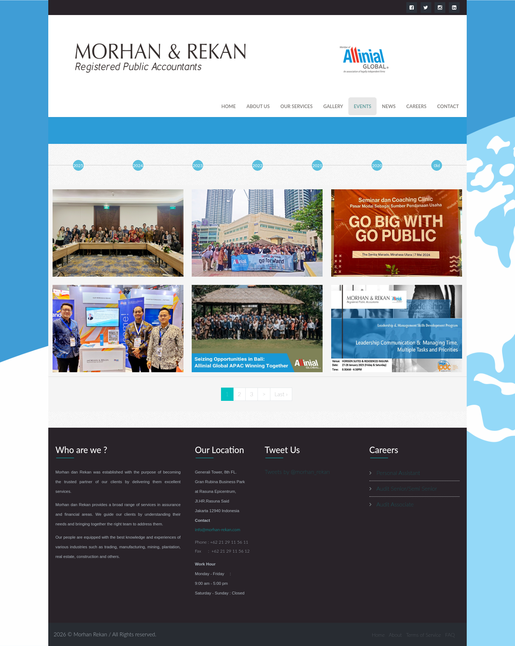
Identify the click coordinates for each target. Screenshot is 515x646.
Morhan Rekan (90, 634)
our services (296, 106)
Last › (281, 393)
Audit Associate (395, 504)
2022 (257, 165)
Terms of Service (423, 635)
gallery (333, 106)
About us (258, 106)
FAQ (450, 635)
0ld (437, 165)
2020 (377, 165)
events (362, 106)
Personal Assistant (398, 472)
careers (416, 106)
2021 (317, 165)
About (395, 635)
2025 (78, 165)
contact (448, 106)
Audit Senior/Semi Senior (407, 488)
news (389, 106)
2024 (138, 165)
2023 (198, 165)
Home (228, 106)
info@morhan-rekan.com (217, 529)
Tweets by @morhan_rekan (297, 471)
